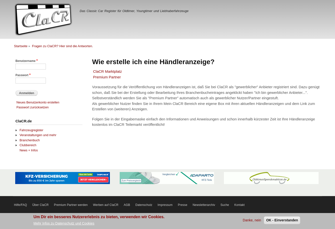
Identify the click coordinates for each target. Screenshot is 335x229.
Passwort (21, 75)
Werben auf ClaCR (105, 205)
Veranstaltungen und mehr (38, 135)
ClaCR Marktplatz (107, 71)
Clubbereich (28, 145)
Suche (224, 205)
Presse (182, 205)
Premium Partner (107, 77)
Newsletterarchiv (204, 205)
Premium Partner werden (71, 205)
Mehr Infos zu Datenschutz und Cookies (64, 224)
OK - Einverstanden (282, 221)
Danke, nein (252, 221)
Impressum (165, 205)
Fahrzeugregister (31, 130)
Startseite (20, 46)
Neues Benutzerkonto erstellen (37, 102)
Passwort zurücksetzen (32, 107)
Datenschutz (143, 205)
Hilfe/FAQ (20, 205)
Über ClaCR (40, 205)
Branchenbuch (30, 140)
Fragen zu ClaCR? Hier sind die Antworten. (62, 46)
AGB (127, 205)
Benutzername (25, 61)
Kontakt (239, 205)
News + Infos (29, 150)
